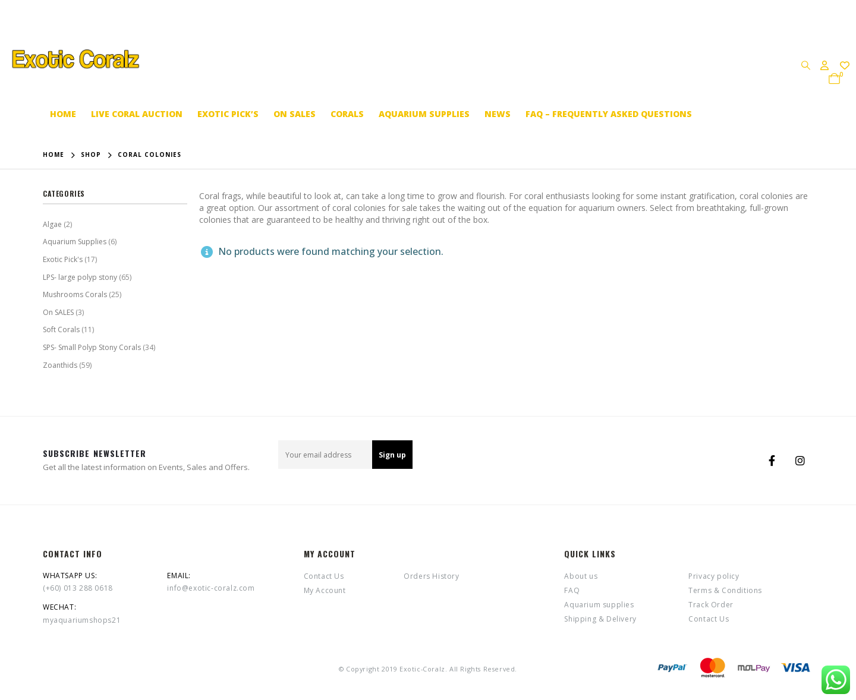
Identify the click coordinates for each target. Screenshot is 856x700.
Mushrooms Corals (75, 294)
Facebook (771, 460)
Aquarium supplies (424, 113)
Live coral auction (136, 113)
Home (63, 113)
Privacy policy (713, 576)
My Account (325, 590)
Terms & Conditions (725, 590)
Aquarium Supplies (74, 242)
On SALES (294, 113)
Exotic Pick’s (228, 113)
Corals (347, 113)
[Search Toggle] (805, 65)
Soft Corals (61, 329)
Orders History (431, 576)
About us (580, 576)
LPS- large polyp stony (80, 277)
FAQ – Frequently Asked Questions (608, 113)
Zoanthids (60, 365)
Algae (52, 224)
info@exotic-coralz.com (210, 588)
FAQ (572, 590)
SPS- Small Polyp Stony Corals (92, 347)
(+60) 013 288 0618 (78, 588)
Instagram (800, 460)
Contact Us (324, 576)
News (497, 113)
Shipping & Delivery (600, 619)
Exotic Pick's (63, 259)
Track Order (711, 605)
